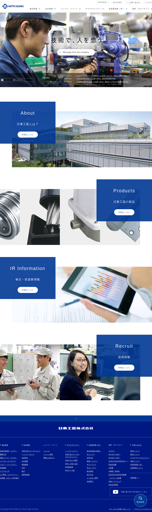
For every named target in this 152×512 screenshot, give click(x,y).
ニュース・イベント (69, 9)
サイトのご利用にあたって (119, 509)
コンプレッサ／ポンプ (8, 461)
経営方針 (90, 458)
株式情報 (90, 471)
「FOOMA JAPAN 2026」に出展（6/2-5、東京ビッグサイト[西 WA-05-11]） (102, 83)
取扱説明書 (112, 465)
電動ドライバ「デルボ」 (8, 458)
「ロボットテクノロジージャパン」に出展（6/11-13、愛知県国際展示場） (101, 76)
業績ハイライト (92, 461)
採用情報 (133, 478)
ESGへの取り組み (71, 464)
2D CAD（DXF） (115, 454)
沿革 (23, 468)
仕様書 (111, 468)
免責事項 (90, 481)
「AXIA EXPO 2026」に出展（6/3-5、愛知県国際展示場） (95, 79)
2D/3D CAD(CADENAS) (117, 461)
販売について (135, 451)
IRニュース (91, 454)
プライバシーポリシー (143, 509)
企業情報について (136, 468)
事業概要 (25, 465)
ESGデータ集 (70, 470)
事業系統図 (26, 475)
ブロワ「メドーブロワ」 (8, 465)
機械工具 (3, 454)
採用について (135, 461)
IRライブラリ (91, 465)
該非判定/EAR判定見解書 (117, 475)
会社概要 (25, 461)
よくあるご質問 (92, 478)
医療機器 (3, 468)
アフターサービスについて (139, 458)
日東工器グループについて (31, 451)
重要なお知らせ (17, 80)
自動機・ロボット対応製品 (9, 478)
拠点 (23, 471)
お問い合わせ (134, 2)
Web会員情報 (113, 485)
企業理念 (25, 458)
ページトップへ (76, 418)
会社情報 (49, 9)
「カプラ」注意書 (115, 478)
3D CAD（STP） (115, 458)
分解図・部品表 (114, 471)
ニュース (46, 451)
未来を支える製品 (71, 460)
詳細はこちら (28, 135)
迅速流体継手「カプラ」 (8, 451)
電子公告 (90, 475)
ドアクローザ (4, 471)
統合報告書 (69, 467)
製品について (135, 454)
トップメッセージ (28, 454)
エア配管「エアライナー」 (9, 475)
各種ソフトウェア (115, 481)
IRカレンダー (91, 468)
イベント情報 (48, 454)
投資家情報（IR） (116, 9)
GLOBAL (118, 2)
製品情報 (34, 9)
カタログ (112, 451)
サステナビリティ (93, 9)
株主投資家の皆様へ (94, 451)
